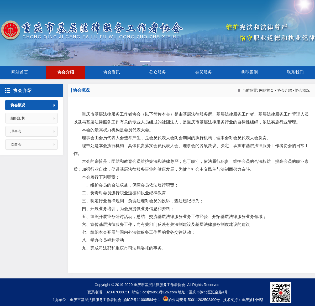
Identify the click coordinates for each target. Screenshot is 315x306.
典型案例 (249, 72)
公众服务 (157, 72)
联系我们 (295, 72)
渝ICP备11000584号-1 (141, 300)
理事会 (16, 131)
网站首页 (19, 72)
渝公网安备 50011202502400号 (191, 300)
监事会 (16, 144)
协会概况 (17, 105)
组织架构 (17, 118)
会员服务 (203, 72)
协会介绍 (65, 72)
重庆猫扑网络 (253, 300)
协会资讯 (111, 72)
